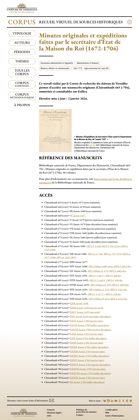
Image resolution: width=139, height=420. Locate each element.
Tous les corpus (22, 72)
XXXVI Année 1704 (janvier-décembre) (90, 364)
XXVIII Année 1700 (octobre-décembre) (90, 329)
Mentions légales (54, 412)
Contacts (51, 409)
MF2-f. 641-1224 (111, 246)
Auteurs (22, 42)
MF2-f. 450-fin (114, 280)
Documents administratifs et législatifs (57, 63)
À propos (22, 105)
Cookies (79, 415)
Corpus (22, 22)
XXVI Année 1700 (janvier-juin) (86, 321)
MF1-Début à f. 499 (101, 285)
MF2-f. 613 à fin (118, 298)
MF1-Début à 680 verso (101, 266)
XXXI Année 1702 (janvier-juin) (86, 342)
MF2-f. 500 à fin (120, 285)
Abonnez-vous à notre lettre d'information (30, 400)
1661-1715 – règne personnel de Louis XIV (91, 68)
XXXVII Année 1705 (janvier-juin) (87, 369)
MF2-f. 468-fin (113, 275)
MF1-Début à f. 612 (99, 298)
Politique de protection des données (86, 410)
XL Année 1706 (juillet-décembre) (87, 382)
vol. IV (92, 145)
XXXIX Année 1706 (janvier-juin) (87, 377)
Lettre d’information (114, 415)
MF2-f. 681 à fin (122, 266)
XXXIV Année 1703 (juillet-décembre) (89, 356)
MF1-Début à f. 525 (99, 289)
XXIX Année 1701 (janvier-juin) (86, 334)
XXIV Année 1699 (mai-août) (85, 312)
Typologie (21, 33)
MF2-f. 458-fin (113, 294)
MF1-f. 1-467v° (96, 275)
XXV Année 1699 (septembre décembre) (90, 316)
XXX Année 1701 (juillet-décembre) (88, 338)
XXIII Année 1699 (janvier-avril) (86, 307)
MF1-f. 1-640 (94, 246)
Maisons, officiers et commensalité (55, 68)
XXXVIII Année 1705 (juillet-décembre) (90, 373)
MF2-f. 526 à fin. (118, 289)
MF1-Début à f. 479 (98, 271)
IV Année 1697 (77, 215)
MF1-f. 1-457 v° (96, 294)
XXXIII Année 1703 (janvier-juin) (87, 351)
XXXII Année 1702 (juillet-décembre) (89, 347)
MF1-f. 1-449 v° (98, 280)
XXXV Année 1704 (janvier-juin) (87, 360)
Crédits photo (111, 409)
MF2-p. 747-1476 (113, 254)
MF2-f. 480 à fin (117, 271)
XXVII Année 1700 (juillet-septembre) (89, 325)
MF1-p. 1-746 (95, 254)
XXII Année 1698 (79, 303)
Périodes (22, 52)
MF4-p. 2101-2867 (66, 257)
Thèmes (22, 61)
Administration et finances (88, 63)
